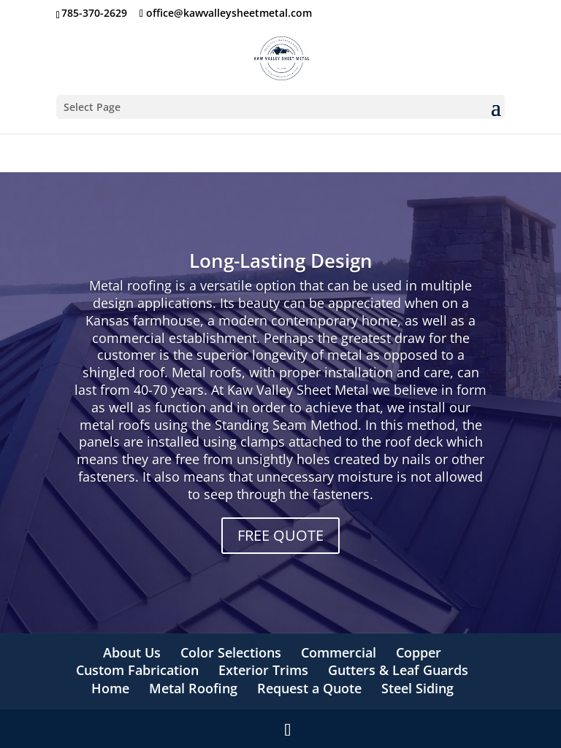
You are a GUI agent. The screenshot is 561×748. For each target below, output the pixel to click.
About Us (132, 652)
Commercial (338, 652)
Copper (418, 652)
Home (110, 688)
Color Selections (230, 652)
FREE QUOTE (280, 535)
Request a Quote (309, 688)
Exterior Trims (263, 670)
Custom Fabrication (137, 670)
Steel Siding (417, 688)
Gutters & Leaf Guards (398, 670)
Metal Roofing (193, 688)
